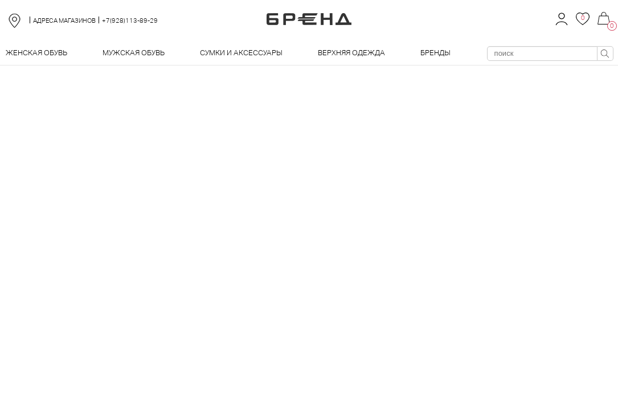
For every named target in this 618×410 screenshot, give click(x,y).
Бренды (435, 52)
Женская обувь (36, 52)
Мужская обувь (134, 52)
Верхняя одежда (351, 52)
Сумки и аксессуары (241, 52)
